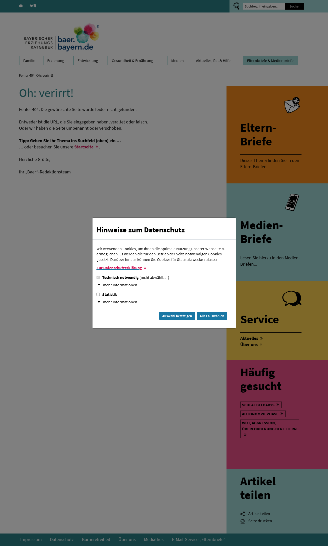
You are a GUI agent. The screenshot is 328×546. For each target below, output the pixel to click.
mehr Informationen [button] (120, 284)
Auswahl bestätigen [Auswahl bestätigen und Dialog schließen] (177, 316)
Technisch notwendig (132, 277)
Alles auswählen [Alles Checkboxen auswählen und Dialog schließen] (212, 316)
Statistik (106, 294)
